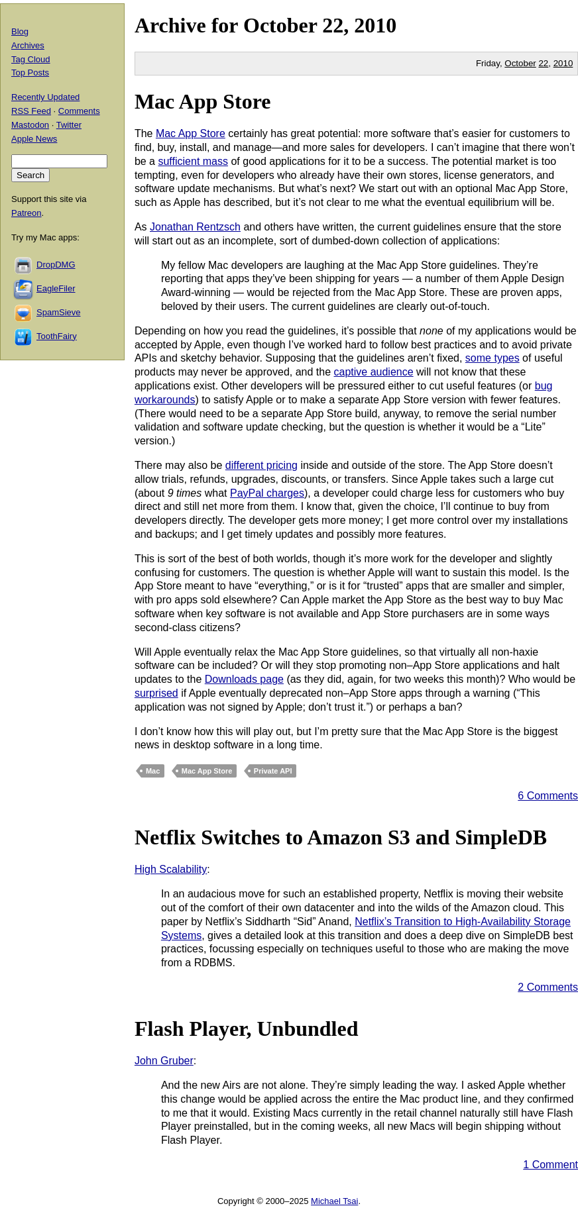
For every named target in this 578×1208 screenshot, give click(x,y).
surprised (156, 693)
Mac (153, 771)
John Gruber (164, 1060)
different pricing (261, 465)
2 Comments (548, 987)
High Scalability (171, 869)
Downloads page (244, 679)
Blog (20, 31)
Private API (273, 771)
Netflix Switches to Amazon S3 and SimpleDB (341, 837)
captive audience (374, 371)
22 (543, 63)
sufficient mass (193, 161)
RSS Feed (31, 111)
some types (492, 358)
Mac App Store (203, 101)
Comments (79, 111)
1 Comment (550, 1164)
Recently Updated (45, 97)
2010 (375, 25)
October (280, 25)
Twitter (69, 125)
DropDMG (56, 265)
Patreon (26, 213)
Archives (27, 45)
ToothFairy (56, 336)
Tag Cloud (30, 59)
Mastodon (30, 125)
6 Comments (548, 795)
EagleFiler (56, 288)
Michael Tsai (334, 1201)
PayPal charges (267, 493)
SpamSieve (58, 312)
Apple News (34, 139)
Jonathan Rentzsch (195, 226)
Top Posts (30, 72)
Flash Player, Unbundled (247, 1028)
